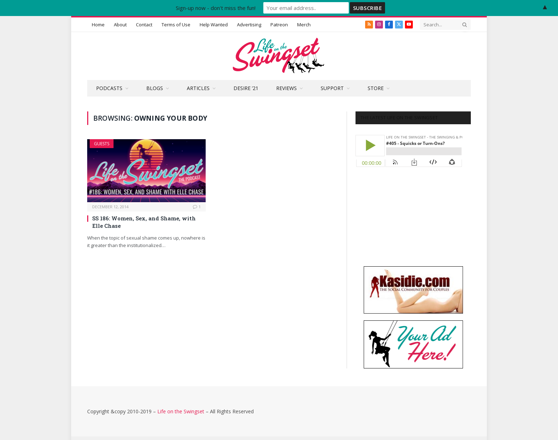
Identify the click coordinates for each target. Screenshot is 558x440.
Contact (144, 24)
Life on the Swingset (180, 411)
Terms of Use (176, 24)
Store (376, 88)
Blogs (154, 88)
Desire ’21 (245, 88)
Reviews (286, 88)
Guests (101, 144)
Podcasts (109, 88)
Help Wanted (214, 24)
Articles (198, 88)
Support (332, 88)
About (120, 24)
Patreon (279, 24)
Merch (304, 24)
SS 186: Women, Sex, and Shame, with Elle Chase (144, 222)
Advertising (249, 24)
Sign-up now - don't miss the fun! (216, 7)
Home (98, 24)
